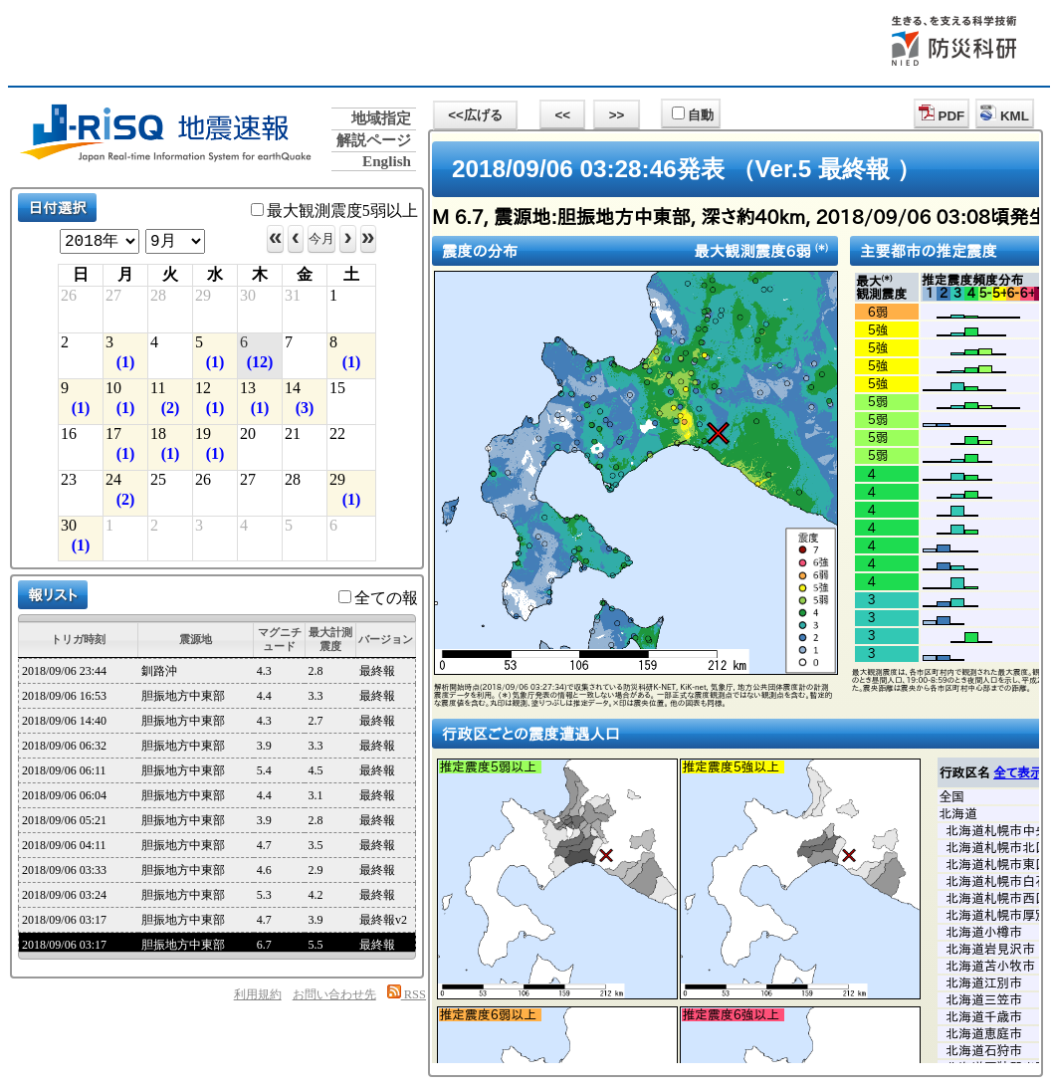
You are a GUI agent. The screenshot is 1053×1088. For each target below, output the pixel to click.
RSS (406, 994)
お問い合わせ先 (334, 994)
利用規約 (258, 994)
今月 (321, 238)
